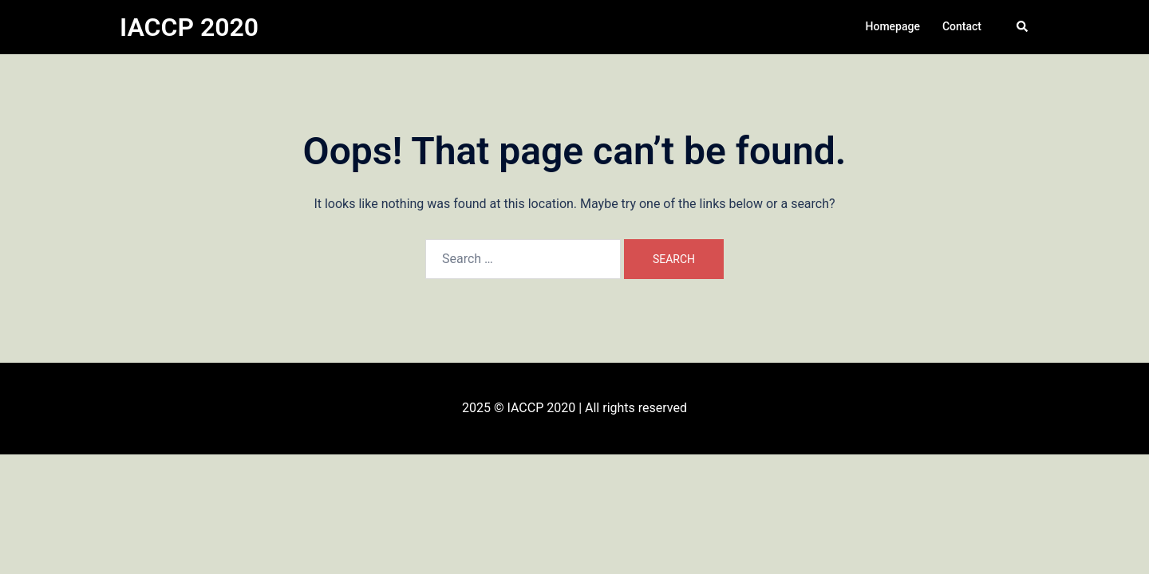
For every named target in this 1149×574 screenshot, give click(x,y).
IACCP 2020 (189, 27)
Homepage (893, 26)
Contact (961, 26)
